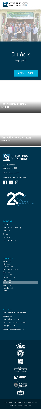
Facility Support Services (13, 329)
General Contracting (11, 319)
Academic (7, 261)
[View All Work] (26, 73)
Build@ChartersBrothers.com (15, 177)
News (5, 234)
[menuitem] (35, 4)
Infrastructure (9, 277)
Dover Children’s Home (13, 104)
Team (5, 224)
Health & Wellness (11, 269)
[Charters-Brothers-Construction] (17, 4)
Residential (8, 288)
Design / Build (9, 325)
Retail (5, 291)
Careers (6, 230)
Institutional (8, 280)
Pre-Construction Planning (14, 313)
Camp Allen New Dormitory (16, 137)
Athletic (6, 264)
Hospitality (7, 274)
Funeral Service (9, 266)
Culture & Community (12, 227)
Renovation (8, 285)
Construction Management (14, 322)
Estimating (7, 316)
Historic (6, 272)
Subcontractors (9, 240)
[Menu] (35, 4)
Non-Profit (7, 282)
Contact (6, 237)
